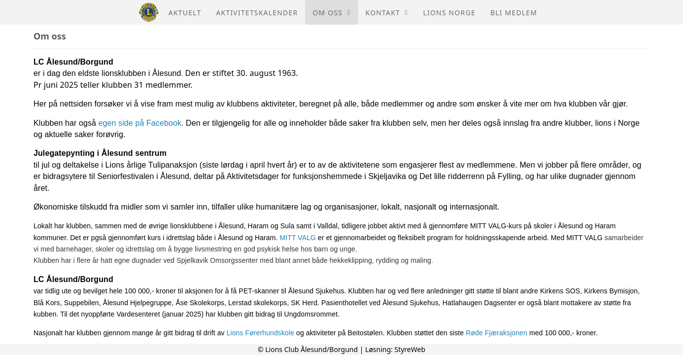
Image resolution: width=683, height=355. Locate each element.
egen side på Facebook (140, 123)
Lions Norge (449, 12)
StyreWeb (409, 349)
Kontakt (387, 12)
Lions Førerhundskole (260, 333)
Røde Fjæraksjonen (496, 333)
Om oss (331, 12)
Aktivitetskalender (257, 12)
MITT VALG (298, 238)
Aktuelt (185, 12)
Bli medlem (513, 12)
